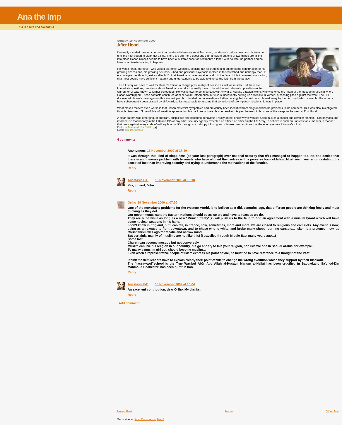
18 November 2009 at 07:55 (157, 202)
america (129, 130)
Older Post (332, 411)
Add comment (129, 303)
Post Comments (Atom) (149, 419)
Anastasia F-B (138, 180)
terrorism (138, 130)
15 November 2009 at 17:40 (167, 150)
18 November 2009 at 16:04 (175, 284)
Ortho (132, 202)
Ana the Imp (39, 16)
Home (229, 411)
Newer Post (124, 411)
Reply (132, 168)
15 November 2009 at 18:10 (175, 180)
